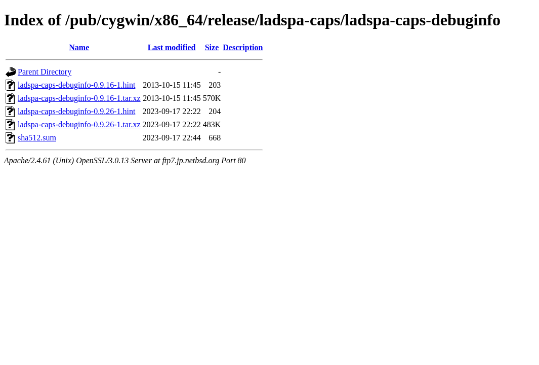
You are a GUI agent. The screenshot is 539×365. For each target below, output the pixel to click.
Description (243, 47)
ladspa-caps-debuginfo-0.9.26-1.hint (76, 111)
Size (212, 47)
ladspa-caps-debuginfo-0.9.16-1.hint (76, 85)
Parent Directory (44, 71)
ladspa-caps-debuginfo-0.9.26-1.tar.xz (79, 124)
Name (79, 47)
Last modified (172, 47)
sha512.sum (37, 137)
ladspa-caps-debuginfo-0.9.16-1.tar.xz (79, 98)
